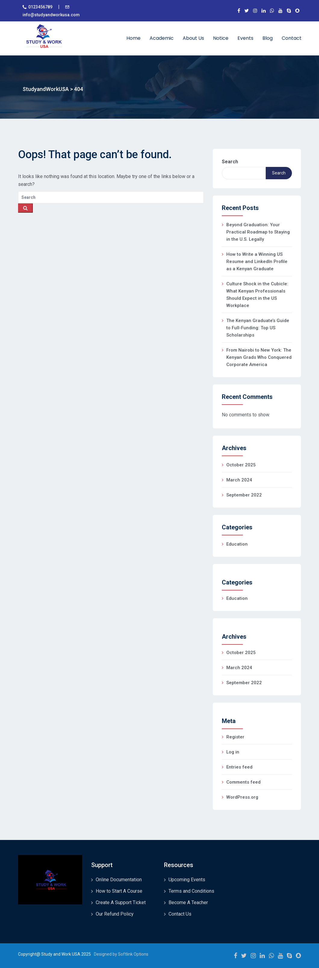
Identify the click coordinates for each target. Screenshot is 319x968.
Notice (220, 38)
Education (237, 544)
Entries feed (239, 767)
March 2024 (239, 480)
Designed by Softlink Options (121, 954)
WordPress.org (242, 797)
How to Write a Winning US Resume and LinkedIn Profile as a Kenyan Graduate (256, 261)
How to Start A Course (119, 891)
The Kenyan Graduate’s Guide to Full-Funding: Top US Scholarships (257, 328)
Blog (267, 38)
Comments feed (243, 782)
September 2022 (244, 495)
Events (245, 38)
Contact (292, 38)
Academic (162, 38)
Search (230, 161)
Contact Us (180, 914)
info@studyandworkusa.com (51, 14)
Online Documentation (119, 879)
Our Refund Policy (115, 914)
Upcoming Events (187, 879)
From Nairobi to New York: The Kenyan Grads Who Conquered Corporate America (259, 357)
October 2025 (241, 465)
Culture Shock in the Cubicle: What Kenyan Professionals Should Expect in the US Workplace (257, 294)
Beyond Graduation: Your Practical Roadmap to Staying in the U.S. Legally (258, 232)
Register (235, 737)
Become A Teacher (188, 902)
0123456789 (40, 7)
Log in (232, 752)
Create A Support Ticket (121, 902)
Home (133, 38)
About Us (193, 38)
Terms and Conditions (191, 891)
